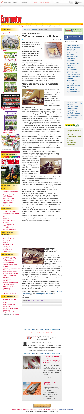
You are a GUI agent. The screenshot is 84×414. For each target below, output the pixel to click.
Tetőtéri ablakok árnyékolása (11, 213)
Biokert (5, 50)
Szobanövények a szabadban (11, 268)
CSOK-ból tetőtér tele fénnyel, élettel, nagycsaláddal (73, 65)
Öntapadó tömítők (72, 73)
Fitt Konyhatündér (55, 26)
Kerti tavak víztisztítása (9, 293)
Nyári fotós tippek (8, 206)
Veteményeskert (7, 71)
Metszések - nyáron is (9, 257)
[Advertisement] (42, 10)
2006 (24, 29)
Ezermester (7, 2)
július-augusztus (32, 29)
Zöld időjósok (6, 281)
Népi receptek (71, 134)
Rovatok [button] (16, 2)
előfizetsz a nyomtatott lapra (44, 293)
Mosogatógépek (7, 249)
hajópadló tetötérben (73, 108)
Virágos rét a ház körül (9, 259)
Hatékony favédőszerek (9, 229)
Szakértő (17, 26)
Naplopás (5, 242)
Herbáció (38, 26)
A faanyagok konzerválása (10, 215)
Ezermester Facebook (66, 409)
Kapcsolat (13, 409)
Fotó (32, 24)
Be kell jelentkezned (32, 336)
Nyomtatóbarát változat (43, 329)
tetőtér (30, 300)
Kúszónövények (7, 277)
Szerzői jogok (41, 409)
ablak (34, 300)
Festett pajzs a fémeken (9, 211)
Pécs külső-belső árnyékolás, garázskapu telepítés (73, 104)
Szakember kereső (40, 24)
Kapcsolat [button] (24, 2)
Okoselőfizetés (7, 93)
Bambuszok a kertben (9, 286)
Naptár (23, 26)
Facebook (10, 26)
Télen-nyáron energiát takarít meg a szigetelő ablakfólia (73, 76)
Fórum (28, 24)
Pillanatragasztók (8, 237)
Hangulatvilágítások (8, 312)
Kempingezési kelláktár (9, 195)
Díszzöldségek (7, 288)
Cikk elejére (56, 329)
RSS (56, 409)
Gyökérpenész (7, 290)
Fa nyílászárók (71, 87)
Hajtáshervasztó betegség (10, 282)
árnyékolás (40, 300)
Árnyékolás (70, 54)
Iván (29, 342)
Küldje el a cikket (29, 329)
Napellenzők (6, 306)
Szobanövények (7, 109)
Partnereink (49, 409)
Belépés (80, 2)
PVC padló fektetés (8, 224)
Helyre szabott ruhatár (9, 304)
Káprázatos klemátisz (9, 284)
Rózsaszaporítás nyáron (10, 271)
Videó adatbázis (30, 26)
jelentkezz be (15, 314)
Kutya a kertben (7, 270)
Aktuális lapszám (6, 24)
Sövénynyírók (7, 251)
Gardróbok (6, 303)
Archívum (16, 24)
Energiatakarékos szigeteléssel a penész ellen (73, 91)
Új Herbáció (70, 140)
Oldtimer (22, 24)
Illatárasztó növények (9, 279)
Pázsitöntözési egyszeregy (10, 273)
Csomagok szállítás (8, 200)
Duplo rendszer (71, 49)
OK (71, 2)
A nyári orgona (7, 292)
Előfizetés (4, 26)
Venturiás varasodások (9, 275)
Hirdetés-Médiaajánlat (23, 409)
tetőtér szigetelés (72, 117)
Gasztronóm (45, 26)
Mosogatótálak (7, 248)
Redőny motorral (72, 53)
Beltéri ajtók (6, 226)
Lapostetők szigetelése (9, 228)
